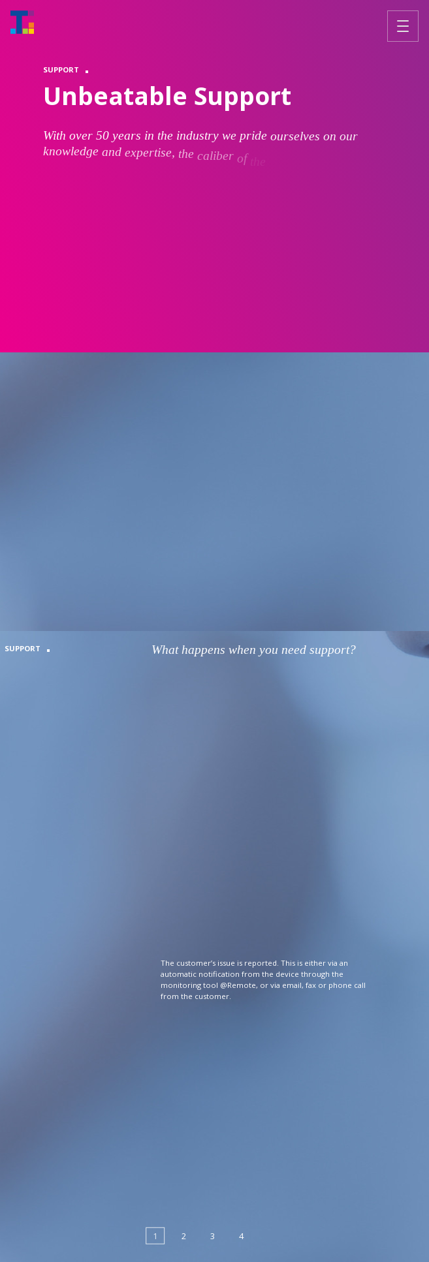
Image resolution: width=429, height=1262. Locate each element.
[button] (155, 1236)
